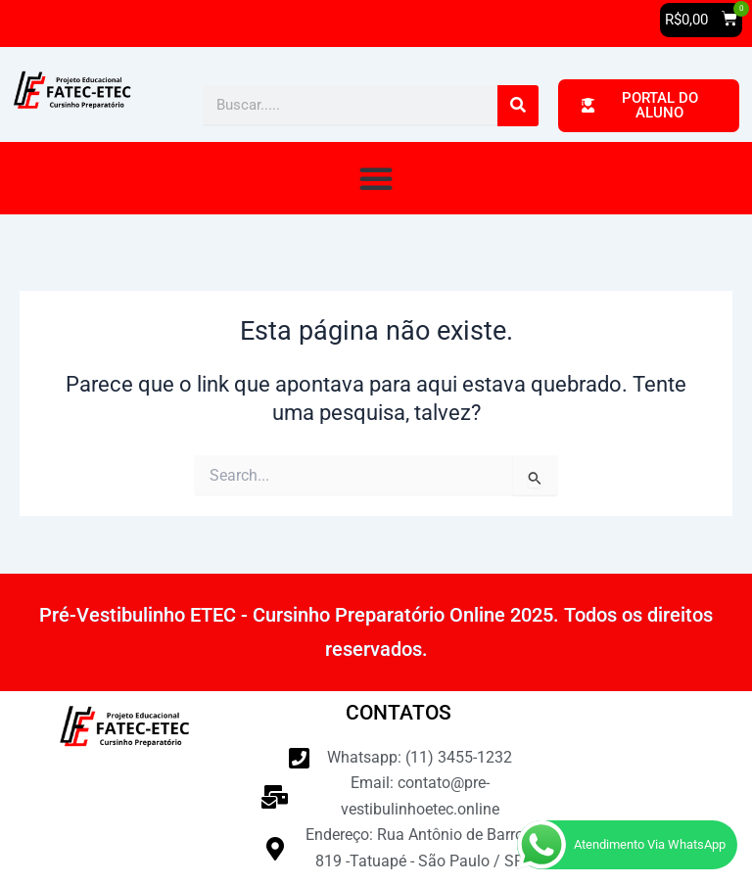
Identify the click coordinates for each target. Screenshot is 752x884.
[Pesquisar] (518, 105)
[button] (701, 20)
